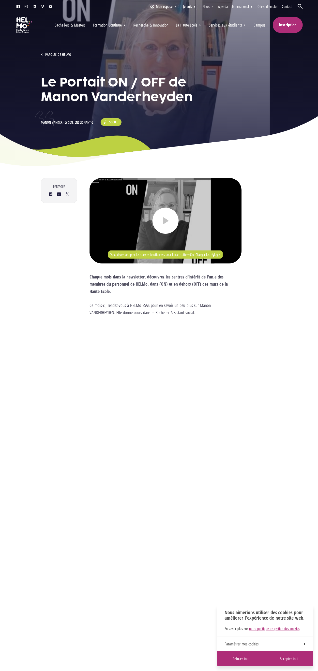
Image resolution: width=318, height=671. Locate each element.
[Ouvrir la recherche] (300, 6)
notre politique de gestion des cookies (274, 628)
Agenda (223, 6)
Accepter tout (289, 658)
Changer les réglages (208, 254)
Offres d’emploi (267, 6)
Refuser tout (241, 658)
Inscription (288, 25)
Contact (287, 6)
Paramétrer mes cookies (265, 644)
